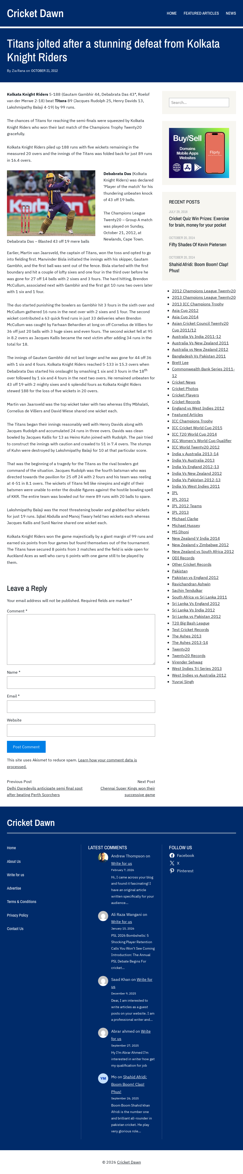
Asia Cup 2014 (185, 317)
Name (13, 672)
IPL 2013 (180, 512)
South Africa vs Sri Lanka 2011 (199, 597)
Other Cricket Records (191, 564)
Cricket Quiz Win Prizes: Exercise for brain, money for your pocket (199, 221)
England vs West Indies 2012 (198, 408)
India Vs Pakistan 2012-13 (196, 479)
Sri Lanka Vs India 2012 (193, 610)
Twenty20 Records (189, 655)
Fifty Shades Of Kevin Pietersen (197, 244)
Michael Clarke (185, 518)
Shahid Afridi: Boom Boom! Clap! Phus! (198, 267)
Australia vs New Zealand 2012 (200, 349)
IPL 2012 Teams (187, 506)
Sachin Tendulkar (187, 590)
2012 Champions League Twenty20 (204, 291)
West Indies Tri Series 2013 (197, 668)
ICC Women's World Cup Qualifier (202, 440)
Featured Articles (187, 414)
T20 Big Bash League (190, 623)
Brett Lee (180, 362)
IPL (175, 492)
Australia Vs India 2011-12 (196, 336)
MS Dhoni (180, 532)
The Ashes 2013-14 (190, 642)
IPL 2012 (180, 499)
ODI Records (183, 558)
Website (14, 720)
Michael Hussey (186, 525)
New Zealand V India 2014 (196, 538)
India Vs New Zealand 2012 (197, 473)
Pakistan (180, 571)
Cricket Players (185, 395)
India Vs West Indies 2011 (196, 486)
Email (13, 696)
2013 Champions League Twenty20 (204, 297)
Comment (17, 611)
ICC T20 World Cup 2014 (194, 434)
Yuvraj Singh (183, 681)
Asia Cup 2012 (185, 310)
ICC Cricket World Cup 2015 (197, 427)
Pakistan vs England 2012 (195, 577)
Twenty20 (181, 649)
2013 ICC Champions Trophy (198, 304)
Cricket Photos (185, 388)
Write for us (121, 863)
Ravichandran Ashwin (191, 584)
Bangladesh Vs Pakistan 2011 (199, 356)
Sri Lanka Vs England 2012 (196, 603)
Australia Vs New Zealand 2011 (200, 343)
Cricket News (184, 382)
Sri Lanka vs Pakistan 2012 (196, 616)
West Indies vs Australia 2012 (199, 675)
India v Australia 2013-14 (195, 453)
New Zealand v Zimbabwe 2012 (200, 544)
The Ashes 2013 (187, 636)
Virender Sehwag (187, 662)
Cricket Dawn (35, 13)
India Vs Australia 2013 (193, 460)
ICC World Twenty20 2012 (196, 447)
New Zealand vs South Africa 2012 (203, 551)
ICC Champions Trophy (192, 421)
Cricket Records (186, 401)
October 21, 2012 (44, 70)
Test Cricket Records (190, 629)
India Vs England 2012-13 (195, 466)
